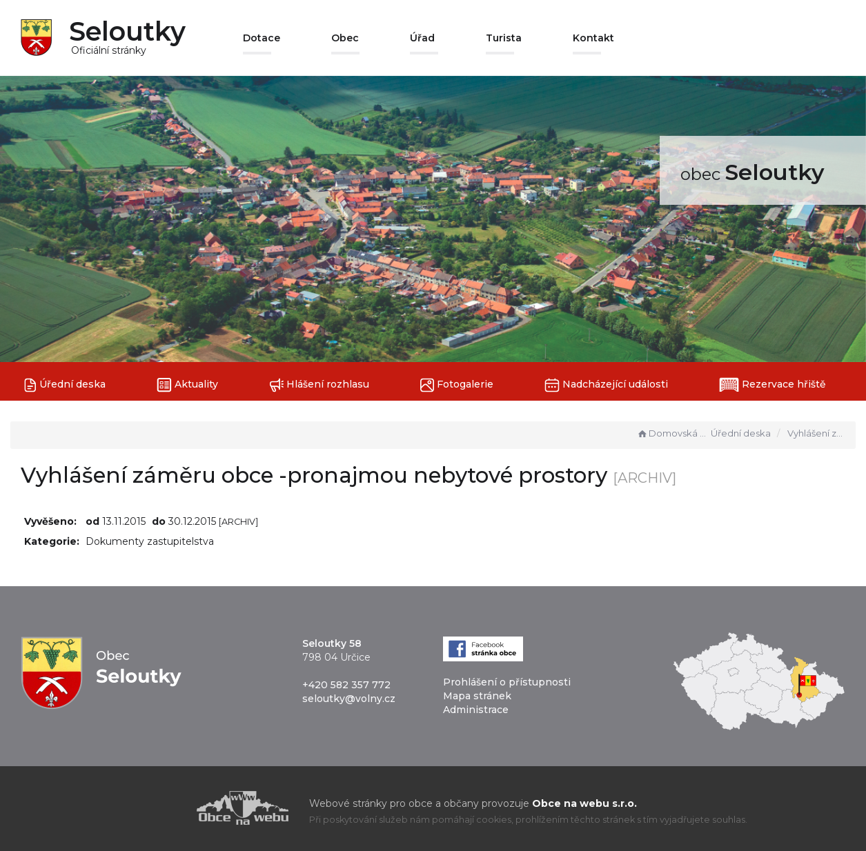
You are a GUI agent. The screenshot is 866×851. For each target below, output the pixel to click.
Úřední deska (65, 385)
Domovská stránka (672, 433)
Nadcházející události (606, 385)
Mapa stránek (477, 696)
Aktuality (187, 385)
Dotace (261, 38)
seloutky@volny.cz (348, 698)
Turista (504, 38)
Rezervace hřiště (772, 384)
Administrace (476, 709)
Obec (345, 38)
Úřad (422, 38)
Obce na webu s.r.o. (584, 803)
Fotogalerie (456, 385)
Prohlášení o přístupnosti (507, 682)
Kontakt (593, 38)
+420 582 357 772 (346, 685)
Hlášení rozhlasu (319, 385)
